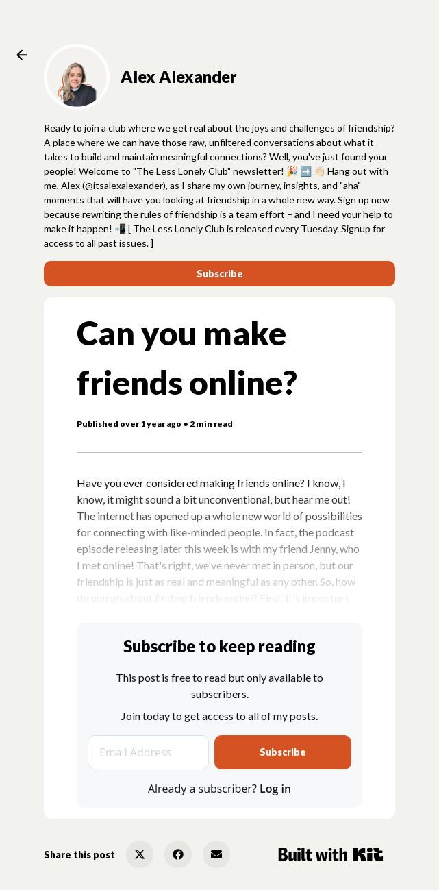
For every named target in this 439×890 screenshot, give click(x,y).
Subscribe (220, 274)
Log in (275, 788)
